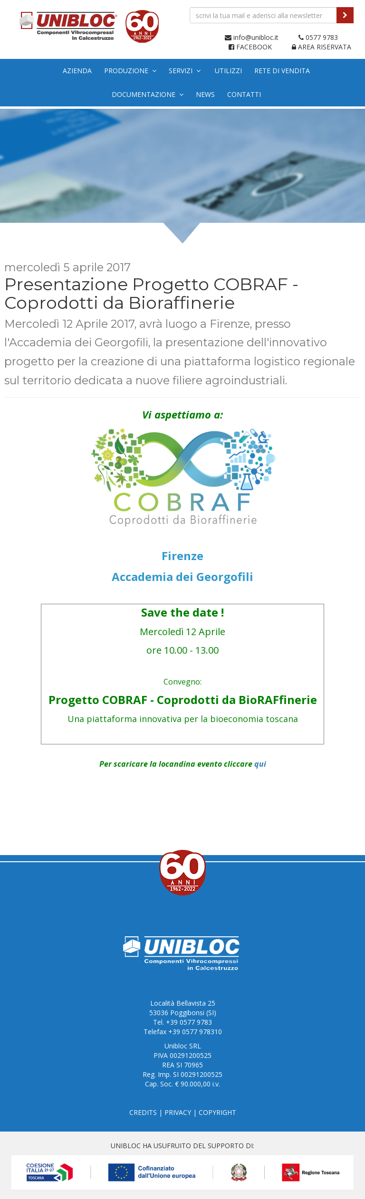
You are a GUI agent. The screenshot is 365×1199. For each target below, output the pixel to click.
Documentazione (147, 94)
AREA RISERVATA (321, 46)
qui (260, 764)
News (205, 94)
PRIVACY (177, 1112)
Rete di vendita (282, 70)
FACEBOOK (250, 46)
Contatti (244, 94)
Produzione (130, 70)
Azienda (77, 70)
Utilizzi (228, 70)
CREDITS (143, 1112)
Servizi (185, 70)
